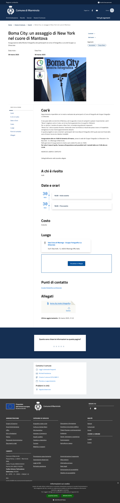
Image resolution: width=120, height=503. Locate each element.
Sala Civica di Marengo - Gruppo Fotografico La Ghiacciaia (65, 243)
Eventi (30, 25)
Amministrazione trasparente (69, 456)
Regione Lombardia (12, 2)
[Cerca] (112, 10)
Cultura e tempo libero (40, 427)
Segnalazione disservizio (40, 460)
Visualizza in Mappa (76, 263)
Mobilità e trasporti (39, 447)
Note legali (63, 466)
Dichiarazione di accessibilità (69, 469)
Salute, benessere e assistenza (69, 437)
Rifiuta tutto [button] (67, 495)
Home (10, 25)
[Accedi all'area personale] (104, 2)
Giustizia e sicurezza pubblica (69, 427)
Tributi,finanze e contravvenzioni (70, 430)
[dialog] (60, 492)
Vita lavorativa (37, 430)
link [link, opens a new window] (78, 492)
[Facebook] (91, 10)
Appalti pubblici (38, 437)
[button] (60, 500)
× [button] (118, 483)
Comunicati (91, 427)
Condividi (92, 34)
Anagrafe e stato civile (40, 423)
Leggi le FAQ (37, 463)
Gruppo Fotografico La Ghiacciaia (51, 288)
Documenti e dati (11, 443)
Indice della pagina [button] (15, 107)
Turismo (35, 443)
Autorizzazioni (64, 440)
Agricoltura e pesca (66, 443)
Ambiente (63, 433)
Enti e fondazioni (11, 433)
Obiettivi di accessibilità (67, 473)
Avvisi (89, 430)
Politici (8, 437)
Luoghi (90, 439)
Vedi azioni (92, 37)
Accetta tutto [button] (53, 496)
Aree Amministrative (12, 427)
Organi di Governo (11, 423)
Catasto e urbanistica (39, 440)
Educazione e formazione (68, 423)
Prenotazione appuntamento (42, 456)
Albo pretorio (64, 460)
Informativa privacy (66, 463)
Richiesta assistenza (39, 466)
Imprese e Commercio (40, 433)
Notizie (90, 423)
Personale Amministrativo (14, 440)
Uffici (7, 430)
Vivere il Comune (20, 25)
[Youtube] (95, 10)
